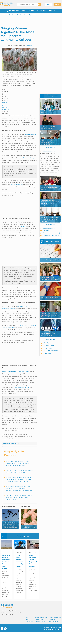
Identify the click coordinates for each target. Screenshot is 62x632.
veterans (17, 116)
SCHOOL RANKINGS (28, 11)
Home (27, 618)
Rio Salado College (29, 158)
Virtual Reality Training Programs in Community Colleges (19, 560)
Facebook (5, 628)
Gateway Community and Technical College (15, 372)
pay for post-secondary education (5, 106)
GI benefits (22, 226)
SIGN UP (57, 5)
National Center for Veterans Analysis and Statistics (19, 327)
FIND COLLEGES (13, 11)
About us (28, 619)
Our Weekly (21, 306)
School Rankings (53, 621)
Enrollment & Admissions (51, 235)
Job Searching (47, 353)
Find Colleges (29, 621)
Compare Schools (40, 621)
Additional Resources (11, 443)
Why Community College (51, 351)
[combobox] (26, 4)
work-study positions (16, 185)
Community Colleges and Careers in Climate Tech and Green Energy (6, 562)
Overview (46, 231)
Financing (46, 343)
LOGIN (48, 5)
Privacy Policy (56, 629)
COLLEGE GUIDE (41, 11)
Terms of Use (47, 629)
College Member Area (55, 618)
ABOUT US (52, 11)
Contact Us (52, 619)
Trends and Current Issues (51, 233)
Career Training (48, 348)
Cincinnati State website (21, 387)
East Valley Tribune (30, 134)
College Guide (39, 619)
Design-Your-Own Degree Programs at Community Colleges (33, 560)
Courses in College (49, 346)
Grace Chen (29, 45)
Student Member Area (41, 618)
